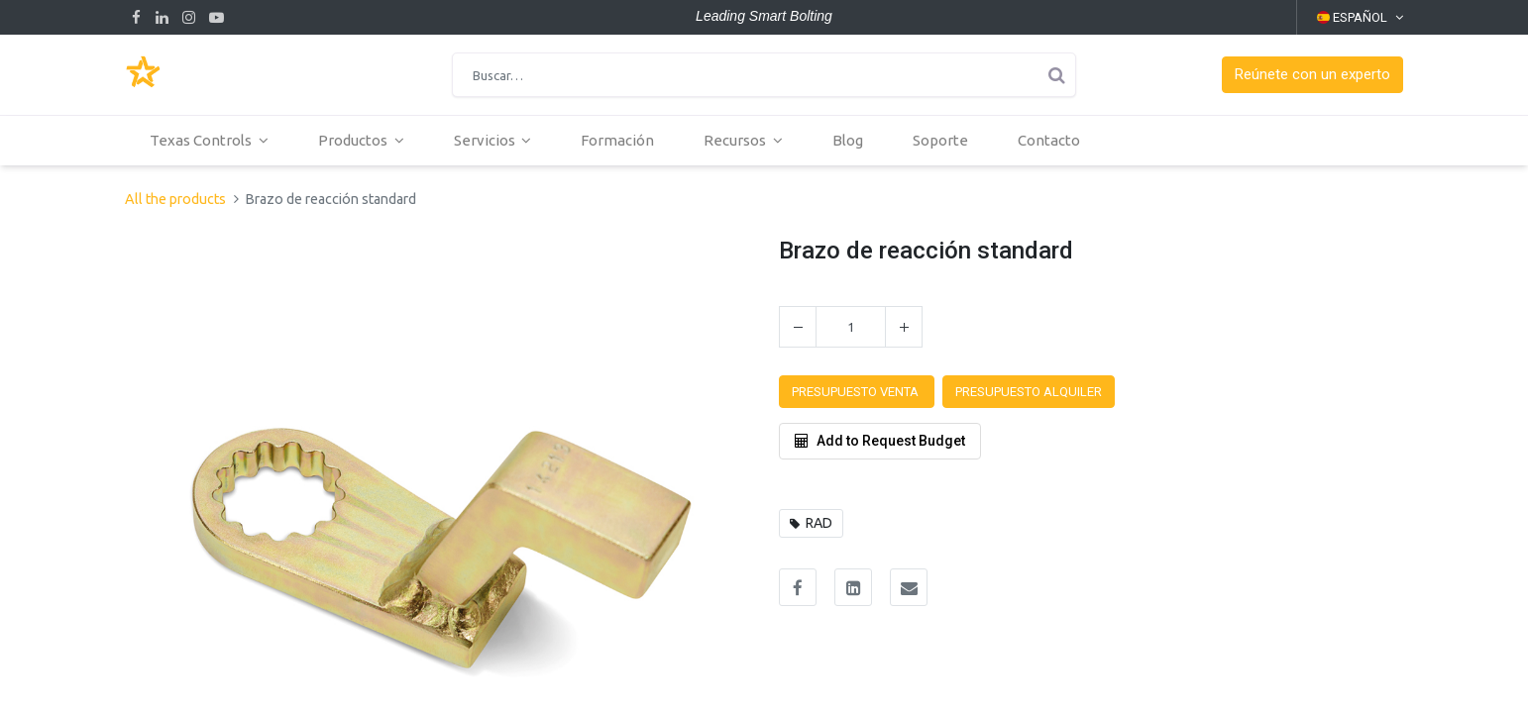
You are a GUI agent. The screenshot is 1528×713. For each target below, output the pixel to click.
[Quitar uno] (798, 327)
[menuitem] (617, 140)
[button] (1312, 74)
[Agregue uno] (904, 327)
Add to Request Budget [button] (880, 441)
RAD (819, 523)
